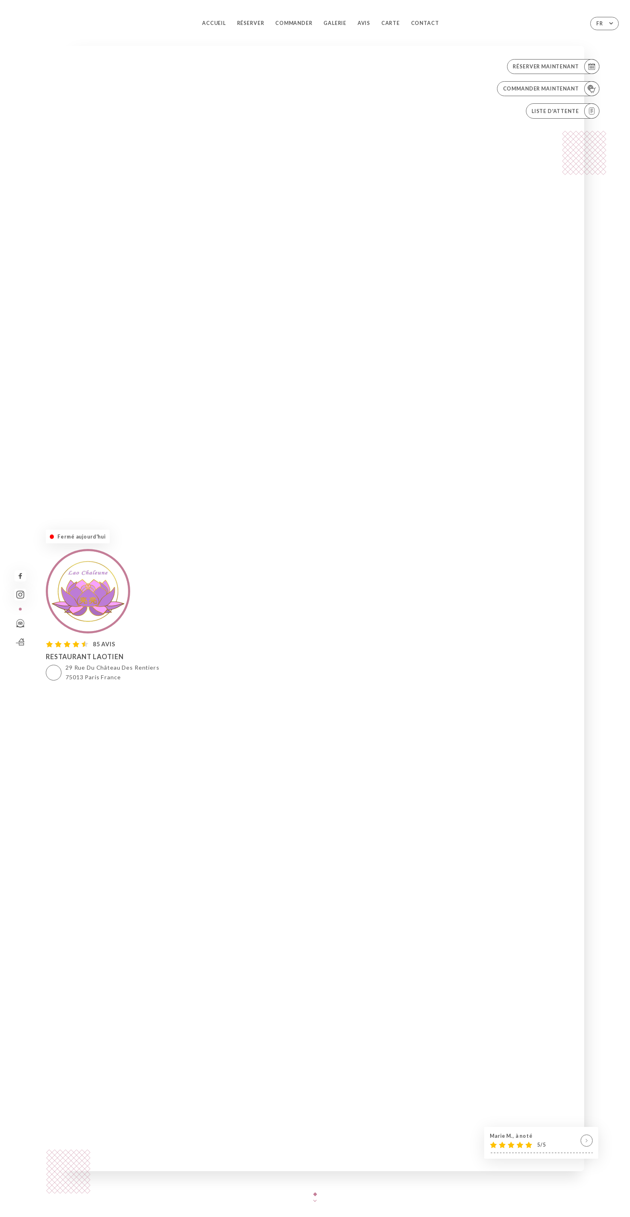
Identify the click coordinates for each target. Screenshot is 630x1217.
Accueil (214, 23)
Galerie (334, 23)
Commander (294, 23)
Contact (425, 23)
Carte (390, 23)
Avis (364, 23)
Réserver (250, 23)
